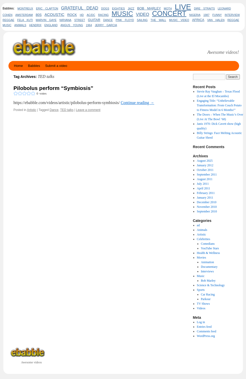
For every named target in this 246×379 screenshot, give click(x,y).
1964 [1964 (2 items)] (89, 25)
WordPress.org (206, 336)
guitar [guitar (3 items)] (94, 20)
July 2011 (203, 184)
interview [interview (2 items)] (232, 14)
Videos (201, 308)
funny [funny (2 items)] (217, 14)
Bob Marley (208, 280)
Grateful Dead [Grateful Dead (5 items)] (79, 8)
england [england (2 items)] (51, 25)
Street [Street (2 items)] (79, 20)
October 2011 (205, 170)
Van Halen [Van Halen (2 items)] (216, 20)
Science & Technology (211, 285)
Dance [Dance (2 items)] (108, 20)
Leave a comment (88, 110)
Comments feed (206, 331)
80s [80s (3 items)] (39, 15)
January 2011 (205, 197)
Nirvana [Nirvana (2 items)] (65, 20)
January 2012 (205, 165)
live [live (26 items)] (183, 7)
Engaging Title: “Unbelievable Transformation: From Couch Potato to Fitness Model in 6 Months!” (219, 105)
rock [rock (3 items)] (72, 15)
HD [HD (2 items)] (82, 14)
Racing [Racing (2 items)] (103, 14)
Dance (54, 110)
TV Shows (203, 303)
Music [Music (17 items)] (122, 13)
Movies (201, 257)
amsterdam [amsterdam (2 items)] (24, 14)
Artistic (31, 110)
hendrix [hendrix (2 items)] (35, 25)
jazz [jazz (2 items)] (131, 8)
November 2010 (207, 207)
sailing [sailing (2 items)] (142, 20)
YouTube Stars (210, 248)
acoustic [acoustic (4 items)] (54, 14)
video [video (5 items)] (142, 14)
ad (198, 225)
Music (200, 276)
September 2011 (207, 174)
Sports (201, 290)
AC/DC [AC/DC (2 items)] (91, 14)
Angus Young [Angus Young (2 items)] (71, 25)
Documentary (209, 267)
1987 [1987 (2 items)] (206, 14)
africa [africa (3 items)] (198, 20)
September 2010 (207, 211)
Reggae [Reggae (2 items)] (8, 20)
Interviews (207, 271)
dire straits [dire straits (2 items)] (204, 8)
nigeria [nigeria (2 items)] (195, 14)
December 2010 (206, 202)
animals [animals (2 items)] (20, 25)
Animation (207, 262)
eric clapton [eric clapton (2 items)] (47, 8)
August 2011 (204, 179)
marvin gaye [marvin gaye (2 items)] (46, 20)
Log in (201, 322)
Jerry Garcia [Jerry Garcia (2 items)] (106, 25)
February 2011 (206, 193)
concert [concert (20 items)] (169, 13)
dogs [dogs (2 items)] (105, 8)
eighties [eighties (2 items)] (118, 8)
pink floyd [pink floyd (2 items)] (125, 20)
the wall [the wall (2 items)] (158, 20)
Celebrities (203, 239)
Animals (202, 230)
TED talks (67, 110)
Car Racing (208, 294)
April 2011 (203, 188)
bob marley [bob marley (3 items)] (149, 8)
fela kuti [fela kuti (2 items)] (25, 20)
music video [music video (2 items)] (179, 20)
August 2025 (205, 160)
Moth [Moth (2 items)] (168, 8)
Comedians (208, 243)
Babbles (34, 66)
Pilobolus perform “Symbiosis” (54, 88)
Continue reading (137, 102)
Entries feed (204, 327)
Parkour (206, 299)
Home (18, 66)
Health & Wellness (208, 253)
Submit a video (56, 66)
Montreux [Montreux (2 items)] (25, 8)
